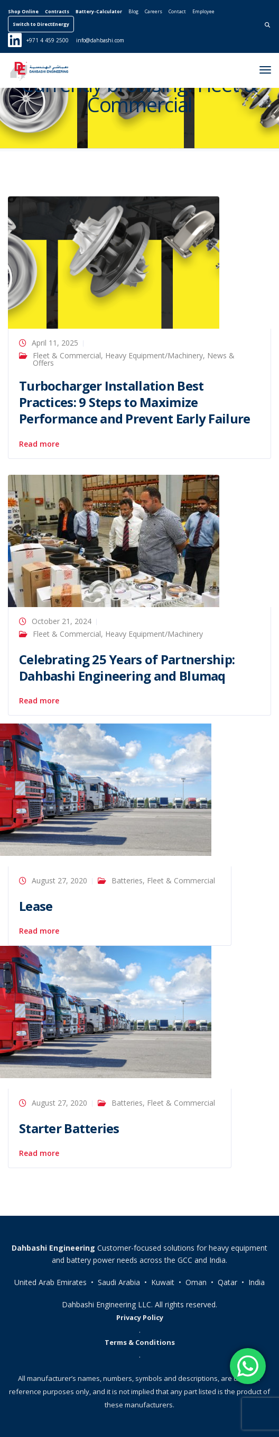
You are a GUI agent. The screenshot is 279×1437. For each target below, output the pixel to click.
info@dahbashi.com (100, 40)
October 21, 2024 (61, 621)
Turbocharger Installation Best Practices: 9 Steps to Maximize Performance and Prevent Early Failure (134, 402)
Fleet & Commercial (67, 355)
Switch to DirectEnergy (41, 24)
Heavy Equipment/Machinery (154, 355)
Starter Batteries (69, 1128)
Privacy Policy (139, 1317)
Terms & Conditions (140, 1342)
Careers (153, 11)
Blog (133, 11)
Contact (177, 11)
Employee (203, 11)
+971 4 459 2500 (47, 40)
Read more (39, 444)
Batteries (127, 880)
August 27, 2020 (59, 880)
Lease (35, 906)
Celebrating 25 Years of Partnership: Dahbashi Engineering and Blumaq (127, 667)
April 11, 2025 (55, 343)
